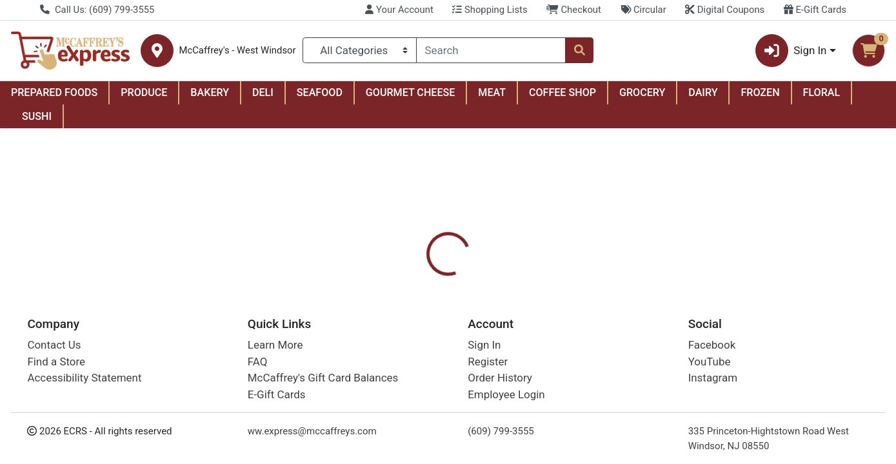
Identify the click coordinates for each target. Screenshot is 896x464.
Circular (643, 9)
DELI (263, 92)
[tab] (409, 303)
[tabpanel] (634, 367)
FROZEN (760, 92)
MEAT (492, 92)
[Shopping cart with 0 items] (868, 50)
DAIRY (702, 92)
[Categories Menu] (360, 50)
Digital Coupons (724, 9)
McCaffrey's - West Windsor (237, 50)
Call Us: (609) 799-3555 (97, 9)
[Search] (491, 50)
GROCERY (642, 92)
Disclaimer (470, 303)
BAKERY (209, 92)
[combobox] (491, 50)
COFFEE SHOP (562, 92)
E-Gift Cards (815, 9)
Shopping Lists (489, 9)
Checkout (573, 9)
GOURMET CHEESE (410, 92)
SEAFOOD (320, 92)
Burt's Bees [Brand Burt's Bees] (535, 368)
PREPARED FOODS (54, 92)
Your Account (399, 9)
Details (409, 303)
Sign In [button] (791, 50)
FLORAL (822, 92)
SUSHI (37, 116)
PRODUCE (144, 92)
